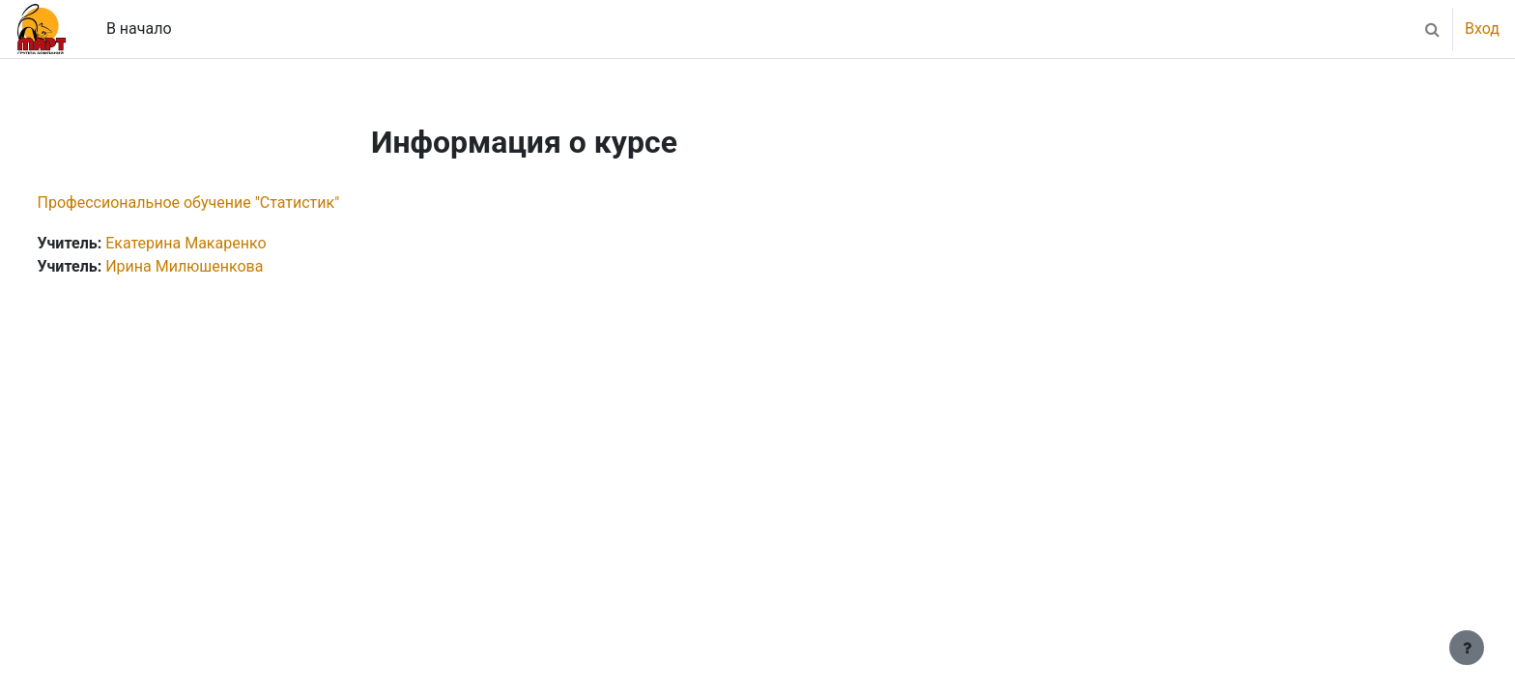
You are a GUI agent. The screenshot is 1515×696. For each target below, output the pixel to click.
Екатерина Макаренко (222, 243)
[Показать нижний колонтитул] (1466, 647)
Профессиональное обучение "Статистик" (224, 202)
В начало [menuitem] (139, 28)
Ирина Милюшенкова (221, 266)
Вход (1482, 28)
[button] (1431, 29)
